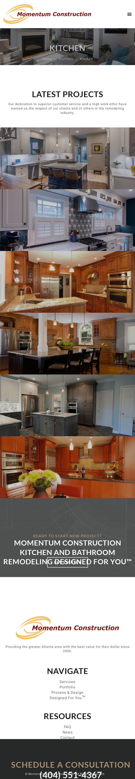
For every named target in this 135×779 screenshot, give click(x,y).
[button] (129, 13)
